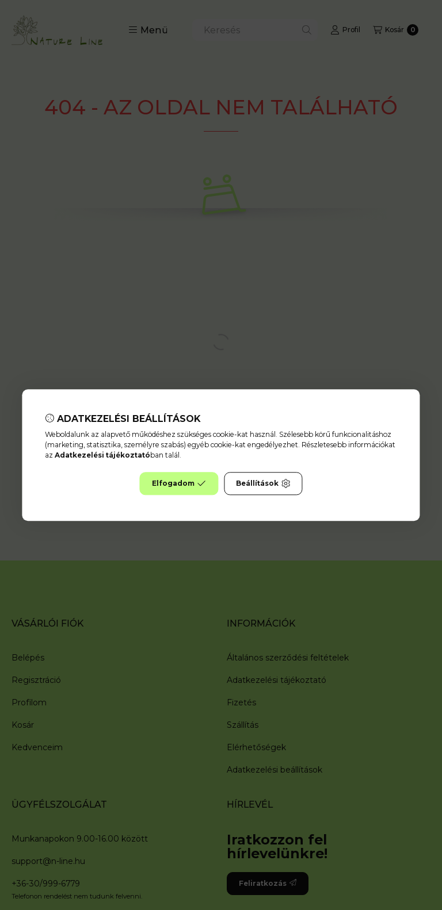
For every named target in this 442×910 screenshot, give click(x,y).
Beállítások (263, 483)
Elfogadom (179, 483)
